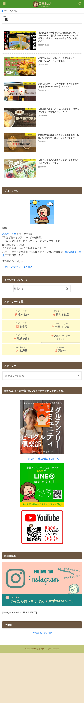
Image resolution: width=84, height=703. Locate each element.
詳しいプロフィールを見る (19, 272)
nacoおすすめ (22, 355)
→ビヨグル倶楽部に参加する (42, 464)
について (60, 343)
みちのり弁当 (9, 239)
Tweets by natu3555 (42, 638)
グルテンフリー (22, 319)
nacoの (60, 355)
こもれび (40, 654)
